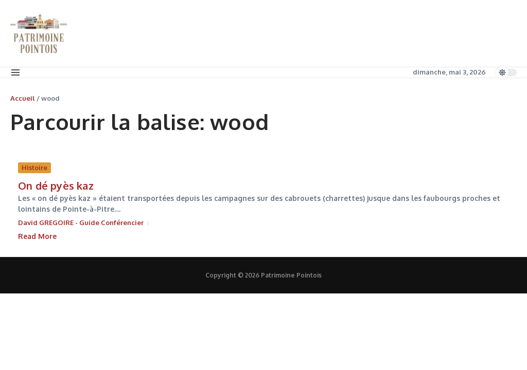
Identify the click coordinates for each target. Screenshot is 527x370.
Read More (37, 236)
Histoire (34, 167)
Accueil (22, 98)
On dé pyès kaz (56, 185)
